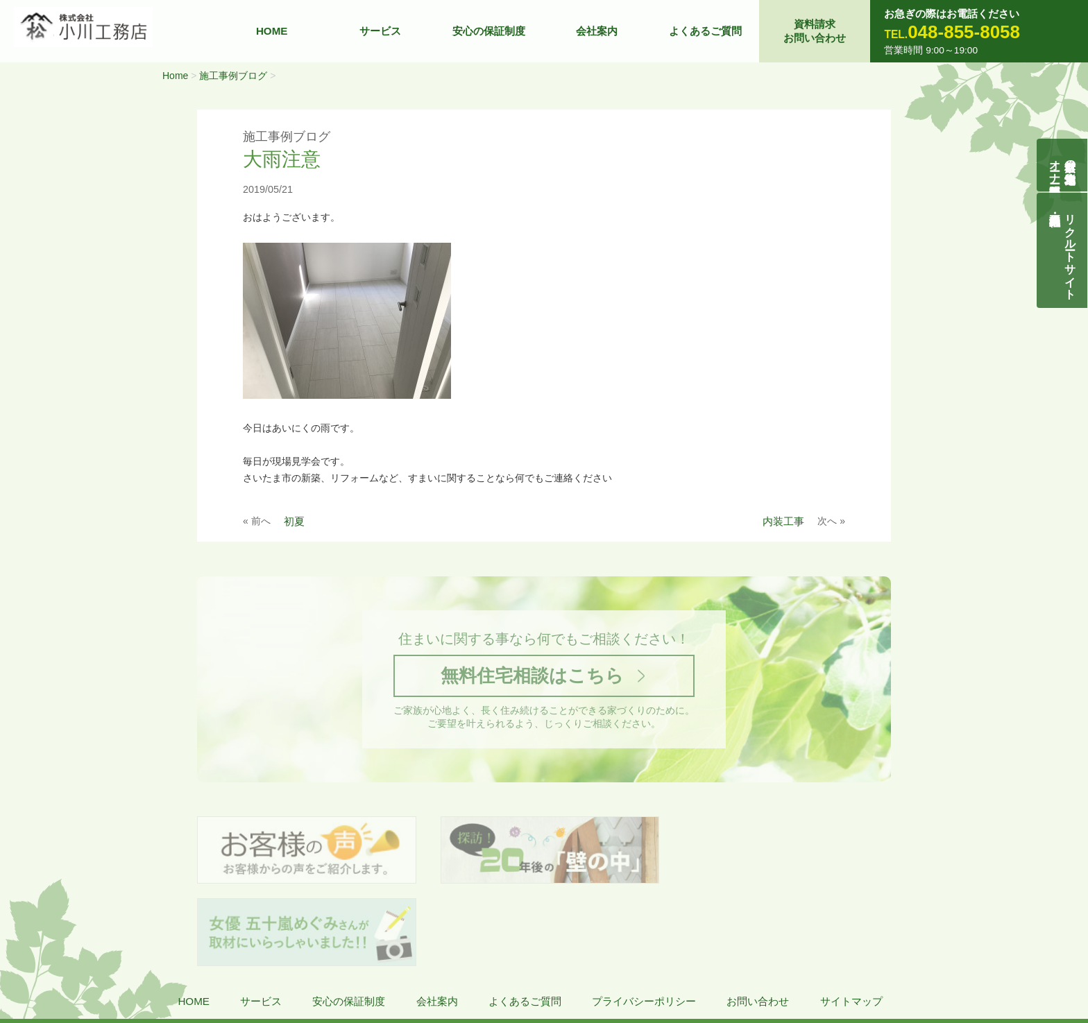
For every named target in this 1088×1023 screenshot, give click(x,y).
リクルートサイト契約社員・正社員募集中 (1070, 250)
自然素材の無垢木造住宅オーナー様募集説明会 (1062, 165)
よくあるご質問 (705, 31)
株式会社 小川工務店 (108, 961)
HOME (272, 31)
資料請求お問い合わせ (814, 31)
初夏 (294, 521)
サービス (380, 31)
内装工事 (783, 521)
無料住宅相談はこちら (532, 676)
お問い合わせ (757, 921)
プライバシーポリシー (644, 921)
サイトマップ (851, 921)
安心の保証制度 (488, 31)
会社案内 (597, 31)
